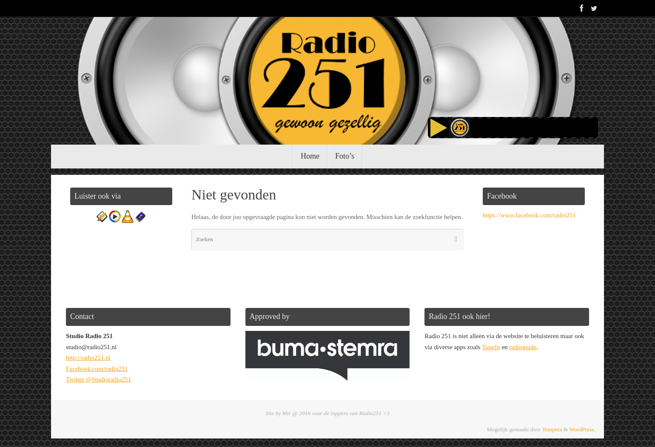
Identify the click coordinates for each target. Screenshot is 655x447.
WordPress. (582, 429)
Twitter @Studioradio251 (98, 379)
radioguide (522, 347)
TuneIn (491, 347)
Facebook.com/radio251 (97, 368)
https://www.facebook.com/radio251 (529, 215)
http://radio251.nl (88, 357)
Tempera (552, 429)
